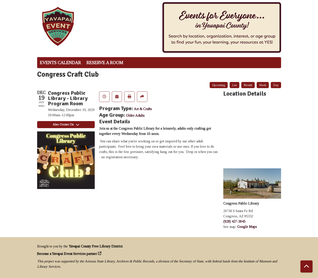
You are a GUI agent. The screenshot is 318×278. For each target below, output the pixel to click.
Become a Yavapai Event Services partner (67, 254)
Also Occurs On (66, 124)
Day (276, 85)
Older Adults (135, 115)
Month (248, 85)
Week (262, 85)
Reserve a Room (104, 62)
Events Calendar (60, 62)
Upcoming (218, 85)
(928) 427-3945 (234, 221)
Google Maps (247, 227)
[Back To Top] (306, 266)
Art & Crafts (143, 109)
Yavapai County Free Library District (95, 246)
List (234, 85)
